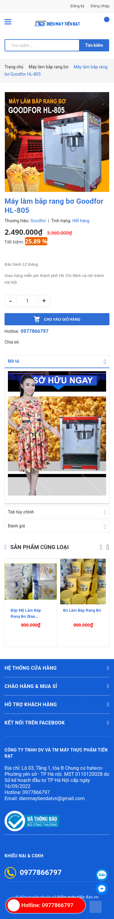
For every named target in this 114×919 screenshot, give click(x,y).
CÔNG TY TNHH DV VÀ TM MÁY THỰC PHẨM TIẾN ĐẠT (56, 752)
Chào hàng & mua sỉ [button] (57, 686)
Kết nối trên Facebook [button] (57, 722)
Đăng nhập (100, 6)
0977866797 (35, 331)
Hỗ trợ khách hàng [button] (57, 704)
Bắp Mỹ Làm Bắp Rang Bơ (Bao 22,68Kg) (26, 616)
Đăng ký (78, 6)
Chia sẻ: (12, 342)
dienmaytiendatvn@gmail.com (52, 798)
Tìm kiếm (94, 45)
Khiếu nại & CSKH (24, 855)
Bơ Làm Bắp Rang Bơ (82, 610)
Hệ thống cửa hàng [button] (57, 667)
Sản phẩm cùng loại (39, 547)
